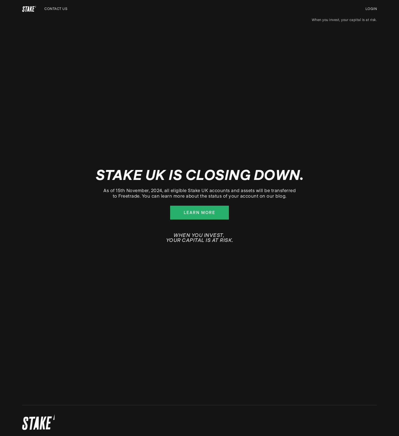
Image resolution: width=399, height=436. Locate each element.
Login (371, 9)
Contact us (55, 9)
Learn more (199, 213)
